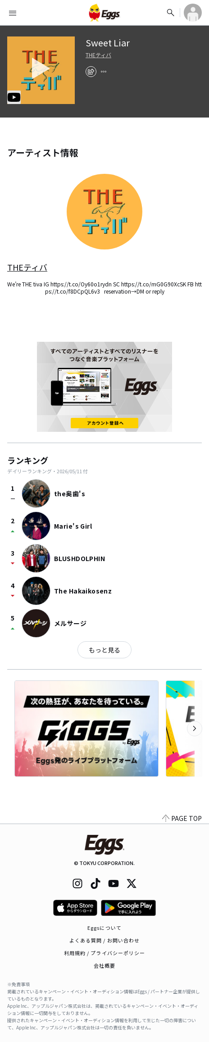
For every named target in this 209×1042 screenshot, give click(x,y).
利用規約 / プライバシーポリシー (104, 952)
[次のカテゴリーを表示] (194, 728)
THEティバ (98, 55)
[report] (103, 71)
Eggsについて (104, 927)
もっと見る (104, 649)
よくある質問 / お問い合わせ (104, 940)
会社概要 (104, 965)
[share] (91, 71)
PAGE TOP (182, 818)
